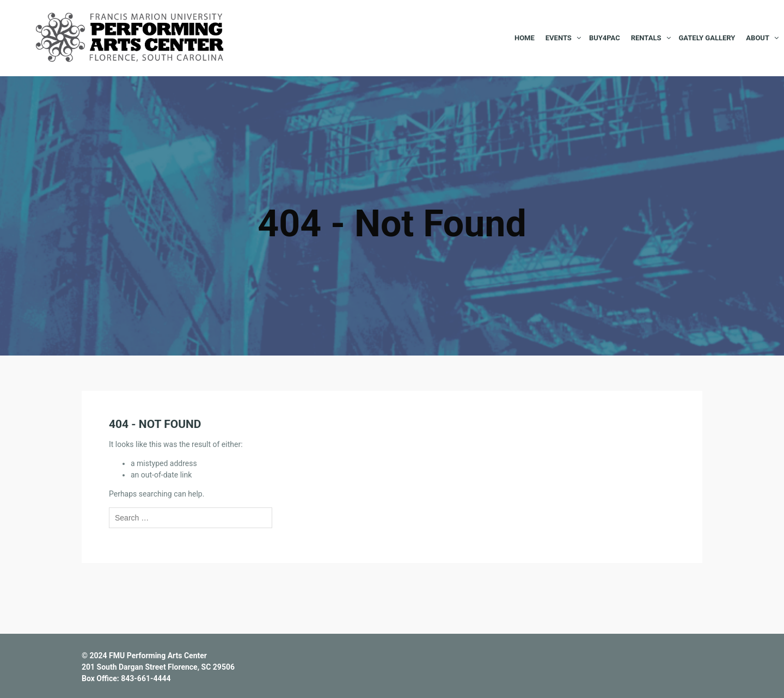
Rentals (646, 38)
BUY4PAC (604, 38)
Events (559, 38)
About (757, 38)
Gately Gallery (707, 38)
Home (524, 38)
